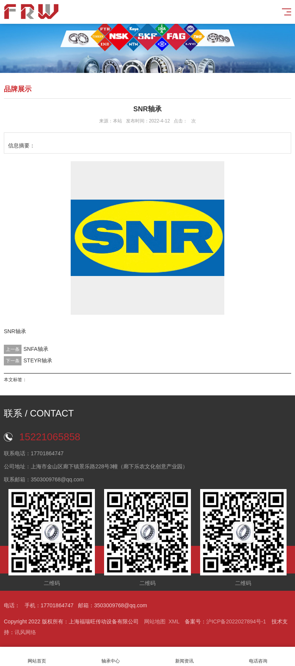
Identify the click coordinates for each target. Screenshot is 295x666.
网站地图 (155, 621)
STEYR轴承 (37, 360)
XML (174, 621)
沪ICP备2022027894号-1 (236, 621)
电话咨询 (258, 656)
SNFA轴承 (35, 349)
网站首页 (37, 656)
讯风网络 (25, 632)
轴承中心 (111, 656)
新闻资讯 (184, 656)
